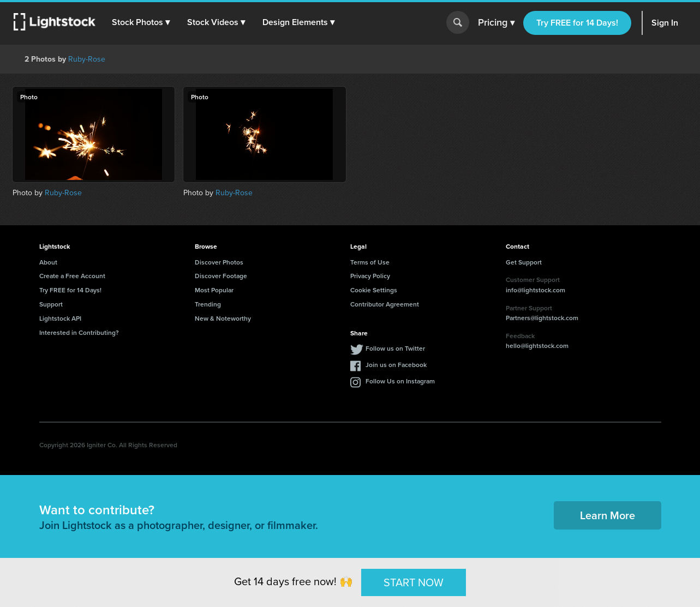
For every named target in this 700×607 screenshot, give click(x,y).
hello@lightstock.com (537, 345)
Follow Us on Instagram (400, 381)
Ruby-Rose (86, 59)
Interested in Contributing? (79, 332)
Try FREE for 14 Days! (577, 22)
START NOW (414, 582)
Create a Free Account (72, 275)
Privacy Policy (370, 275)
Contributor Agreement (384, 304)
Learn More (607, 515)
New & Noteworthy (223, 318)
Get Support (524, 262)
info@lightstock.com (535, 290)
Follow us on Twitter (395, 348)
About (48, 262)
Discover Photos (219, 262)
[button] (141, 22)
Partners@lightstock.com (542, 317)
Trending (208, 304)
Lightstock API (60, 318)
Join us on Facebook (396, 364)
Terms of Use (370, 262)
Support (51, 304)
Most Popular (214, 290)
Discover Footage (221, 275)
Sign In (664, 22)
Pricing (496, 23)
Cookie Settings (373, 290)
